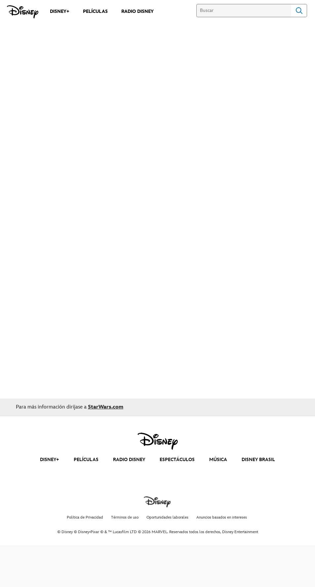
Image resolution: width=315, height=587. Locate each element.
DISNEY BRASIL (258, 459)
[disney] (158, 441)
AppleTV (21, 217)
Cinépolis (96, 217)
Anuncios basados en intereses (221, 517)
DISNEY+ (49, 459)
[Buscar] (243, 10)
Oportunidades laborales (167, 517)
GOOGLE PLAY (58, 217)
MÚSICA (218, 459)
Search (299, 11)
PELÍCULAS (86, 459)
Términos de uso (124, 517)
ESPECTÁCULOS (177, 459)
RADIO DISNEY (129, 459)
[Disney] (22, 12)
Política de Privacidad (85, 517)
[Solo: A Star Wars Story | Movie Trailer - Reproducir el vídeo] (158, 87)
